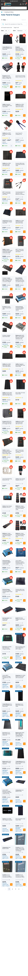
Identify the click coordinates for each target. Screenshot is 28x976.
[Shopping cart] (26, 4)
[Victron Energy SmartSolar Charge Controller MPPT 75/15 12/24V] (7, 581)
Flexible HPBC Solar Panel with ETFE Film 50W (20, 590)
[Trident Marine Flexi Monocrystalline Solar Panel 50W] (7, 39)
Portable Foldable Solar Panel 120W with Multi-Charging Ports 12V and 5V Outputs (7, 279)
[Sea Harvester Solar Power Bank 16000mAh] (7, 610)
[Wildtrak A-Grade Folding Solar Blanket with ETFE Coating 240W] (20, 498)
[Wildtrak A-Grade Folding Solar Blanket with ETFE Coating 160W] (20, 525)
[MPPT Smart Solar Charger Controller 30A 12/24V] (20, 241)
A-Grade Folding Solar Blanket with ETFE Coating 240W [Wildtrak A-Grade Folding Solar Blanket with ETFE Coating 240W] (20, 508)
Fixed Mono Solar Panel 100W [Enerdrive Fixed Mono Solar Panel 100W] (19, 705)
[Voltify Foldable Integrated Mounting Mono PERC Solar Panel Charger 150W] (7, 442)
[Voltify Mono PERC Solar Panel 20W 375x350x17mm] (7, 155)
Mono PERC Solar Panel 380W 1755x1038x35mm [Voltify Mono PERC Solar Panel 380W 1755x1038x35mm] (6, 365)
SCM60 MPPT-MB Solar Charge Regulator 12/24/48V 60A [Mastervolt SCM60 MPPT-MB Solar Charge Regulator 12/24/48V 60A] (20, 734)
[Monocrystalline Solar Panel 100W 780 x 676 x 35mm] (20, 638)
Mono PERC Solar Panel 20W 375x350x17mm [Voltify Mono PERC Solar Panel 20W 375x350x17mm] (6, 164)
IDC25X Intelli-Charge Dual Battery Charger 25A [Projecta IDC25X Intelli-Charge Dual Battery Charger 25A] (6, 77)
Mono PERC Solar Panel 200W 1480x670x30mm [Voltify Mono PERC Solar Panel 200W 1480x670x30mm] (20, 105)
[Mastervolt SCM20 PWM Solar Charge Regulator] (7, 753)
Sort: (14, 30)
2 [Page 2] (12, 889)
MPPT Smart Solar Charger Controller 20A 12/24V (6, 193)
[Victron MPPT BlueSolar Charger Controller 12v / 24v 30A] (7, 667)
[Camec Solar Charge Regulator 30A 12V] (7, 498)
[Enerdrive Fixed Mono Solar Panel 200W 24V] (7, 724)
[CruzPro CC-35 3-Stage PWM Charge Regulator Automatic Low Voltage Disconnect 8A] (20, 839)
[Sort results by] (21, 30)
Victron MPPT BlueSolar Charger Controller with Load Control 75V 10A (6, 792)
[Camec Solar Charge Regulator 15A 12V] (20, 470)
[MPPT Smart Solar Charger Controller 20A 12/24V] (7, 184)
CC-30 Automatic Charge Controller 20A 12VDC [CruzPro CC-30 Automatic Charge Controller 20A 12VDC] (7, 876)
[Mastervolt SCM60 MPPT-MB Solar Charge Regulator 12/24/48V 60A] (20, 724)
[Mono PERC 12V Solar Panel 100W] (20, 384)
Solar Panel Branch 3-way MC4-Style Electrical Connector (20, 193)
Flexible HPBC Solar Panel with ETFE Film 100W (20, 164)
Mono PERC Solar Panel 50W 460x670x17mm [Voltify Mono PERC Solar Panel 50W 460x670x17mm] (20, 222)
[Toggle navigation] (2, 4)
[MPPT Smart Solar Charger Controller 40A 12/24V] (20, 442)
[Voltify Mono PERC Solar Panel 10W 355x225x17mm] (20, 413)
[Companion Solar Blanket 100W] (20, 782)
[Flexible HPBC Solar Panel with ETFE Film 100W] (20, 155)
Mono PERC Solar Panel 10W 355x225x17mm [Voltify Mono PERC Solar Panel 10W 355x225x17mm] (20, 422)
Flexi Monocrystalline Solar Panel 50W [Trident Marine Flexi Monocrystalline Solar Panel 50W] (7, 48)
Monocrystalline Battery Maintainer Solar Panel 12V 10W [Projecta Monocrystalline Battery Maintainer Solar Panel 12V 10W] (20, 49)
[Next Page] (22, 889)
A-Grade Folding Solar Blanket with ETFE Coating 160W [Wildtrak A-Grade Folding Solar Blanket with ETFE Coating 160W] (20, 535)
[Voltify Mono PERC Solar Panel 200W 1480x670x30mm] (20, 96)
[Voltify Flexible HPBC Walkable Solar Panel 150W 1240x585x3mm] (7, 384)
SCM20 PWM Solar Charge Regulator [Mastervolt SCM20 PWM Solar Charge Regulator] (6, 762)
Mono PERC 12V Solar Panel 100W (20, 393)
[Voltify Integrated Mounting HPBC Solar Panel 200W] (20, 356)
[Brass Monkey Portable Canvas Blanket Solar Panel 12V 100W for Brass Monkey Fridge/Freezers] (20, 270)
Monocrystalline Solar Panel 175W (20, 819)
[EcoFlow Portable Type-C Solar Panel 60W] (7, 298)
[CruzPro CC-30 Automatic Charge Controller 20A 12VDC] (7, 866)
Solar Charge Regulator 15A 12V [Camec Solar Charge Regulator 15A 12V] (20, 479)
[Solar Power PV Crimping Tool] (20, 125)
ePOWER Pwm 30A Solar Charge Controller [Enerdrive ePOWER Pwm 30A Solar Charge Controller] (6, 648)
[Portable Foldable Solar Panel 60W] (7, 327)
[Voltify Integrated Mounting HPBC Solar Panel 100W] (7, 96)
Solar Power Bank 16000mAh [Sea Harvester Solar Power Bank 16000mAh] (7, 619)
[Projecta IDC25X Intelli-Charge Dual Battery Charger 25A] (7, 67)
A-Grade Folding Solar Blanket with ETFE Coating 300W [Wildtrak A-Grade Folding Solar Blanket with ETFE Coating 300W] (7, 535)
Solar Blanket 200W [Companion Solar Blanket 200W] (6, 848)
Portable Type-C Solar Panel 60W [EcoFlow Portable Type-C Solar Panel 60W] (6, 308)
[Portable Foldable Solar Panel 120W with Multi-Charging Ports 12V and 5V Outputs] (7, 270)
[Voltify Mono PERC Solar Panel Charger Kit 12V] (7, 125)
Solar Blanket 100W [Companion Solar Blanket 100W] (20, 791)
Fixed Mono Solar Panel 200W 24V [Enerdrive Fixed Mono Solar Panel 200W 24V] (6, 734)
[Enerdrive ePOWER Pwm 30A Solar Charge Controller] (7, 638)
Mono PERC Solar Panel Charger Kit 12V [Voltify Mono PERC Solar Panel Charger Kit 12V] (6, 134)
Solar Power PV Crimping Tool (19, 134)
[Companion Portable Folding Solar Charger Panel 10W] (7, 212)
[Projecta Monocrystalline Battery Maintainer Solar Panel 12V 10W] (20, 39)
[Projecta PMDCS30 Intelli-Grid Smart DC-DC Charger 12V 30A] (7, 413)
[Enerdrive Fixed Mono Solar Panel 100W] (20, 696)
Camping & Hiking (8, 12)
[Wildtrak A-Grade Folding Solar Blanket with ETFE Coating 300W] (7, 525)
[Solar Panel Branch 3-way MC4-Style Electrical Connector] (20, 184)
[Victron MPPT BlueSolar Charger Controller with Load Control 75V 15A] (20, 552)
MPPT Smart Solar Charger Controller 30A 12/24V (20, 250)
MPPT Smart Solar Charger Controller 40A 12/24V (20, 451)
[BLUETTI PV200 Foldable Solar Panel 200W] (20, 610)
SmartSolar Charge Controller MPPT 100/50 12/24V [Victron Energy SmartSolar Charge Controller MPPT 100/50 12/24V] (6, 562)
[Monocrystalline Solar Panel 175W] (20, 810)
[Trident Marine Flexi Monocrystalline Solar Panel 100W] (7, 696)
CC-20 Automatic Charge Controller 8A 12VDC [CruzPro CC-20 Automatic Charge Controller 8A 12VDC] (20, 876)
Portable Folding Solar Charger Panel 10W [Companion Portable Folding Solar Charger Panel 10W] (7, 222)
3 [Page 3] (15, 889)
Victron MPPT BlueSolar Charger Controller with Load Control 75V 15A (20, 562)
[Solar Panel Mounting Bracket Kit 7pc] (7, 470)
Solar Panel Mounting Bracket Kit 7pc (7, 479)
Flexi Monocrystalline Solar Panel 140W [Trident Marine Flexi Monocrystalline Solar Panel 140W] (20, 762)
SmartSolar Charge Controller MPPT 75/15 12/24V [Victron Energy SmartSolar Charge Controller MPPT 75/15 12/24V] (7, 591)
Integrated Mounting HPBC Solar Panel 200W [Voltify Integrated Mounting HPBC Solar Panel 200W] (20, 365)
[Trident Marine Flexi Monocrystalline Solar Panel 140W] (20, 753)
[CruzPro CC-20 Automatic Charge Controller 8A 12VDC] (20, 866)
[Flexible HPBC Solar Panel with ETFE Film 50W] (20, 581)
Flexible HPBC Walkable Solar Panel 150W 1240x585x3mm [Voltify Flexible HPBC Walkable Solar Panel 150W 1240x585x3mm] (7, 394)
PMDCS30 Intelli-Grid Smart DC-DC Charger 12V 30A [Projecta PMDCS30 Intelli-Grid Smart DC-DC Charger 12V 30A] (7, 422)
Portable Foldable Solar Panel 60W (6, 336)
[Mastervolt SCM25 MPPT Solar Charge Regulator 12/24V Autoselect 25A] (20, 327)
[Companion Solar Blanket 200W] (7, 839)
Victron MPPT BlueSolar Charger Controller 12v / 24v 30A (6, 677)
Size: (2, 30)
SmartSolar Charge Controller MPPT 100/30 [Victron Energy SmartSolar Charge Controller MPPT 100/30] (20, 308)
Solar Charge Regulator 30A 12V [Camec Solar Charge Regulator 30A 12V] (7, 507)
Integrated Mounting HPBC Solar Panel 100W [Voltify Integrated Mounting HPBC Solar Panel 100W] (7, 105)
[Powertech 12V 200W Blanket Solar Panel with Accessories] (20, 667)
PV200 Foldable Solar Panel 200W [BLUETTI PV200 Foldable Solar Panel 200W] (20, 619)
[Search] (14, 24)
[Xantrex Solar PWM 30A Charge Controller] (7, 810)
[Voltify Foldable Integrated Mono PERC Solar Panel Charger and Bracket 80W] (7, 241)
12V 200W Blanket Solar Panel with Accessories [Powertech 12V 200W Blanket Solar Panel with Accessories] (20, 676)
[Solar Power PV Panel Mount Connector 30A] (20, 67)
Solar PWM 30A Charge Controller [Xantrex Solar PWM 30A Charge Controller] (7, 819)
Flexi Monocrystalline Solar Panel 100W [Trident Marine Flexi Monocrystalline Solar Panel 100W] (7, 705)
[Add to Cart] (11, 58)
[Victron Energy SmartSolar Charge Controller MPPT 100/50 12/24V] (7, 552)
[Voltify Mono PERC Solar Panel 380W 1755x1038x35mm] (7, 356)
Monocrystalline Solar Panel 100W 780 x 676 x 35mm (20, 648)
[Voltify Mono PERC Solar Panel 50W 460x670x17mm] (20, 212)
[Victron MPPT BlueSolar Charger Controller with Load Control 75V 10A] (7, 782)
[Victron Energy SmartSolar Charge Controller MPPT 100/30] (20, 298)
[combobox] (14, 8)
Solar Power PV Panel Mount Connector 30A (20, 76)
